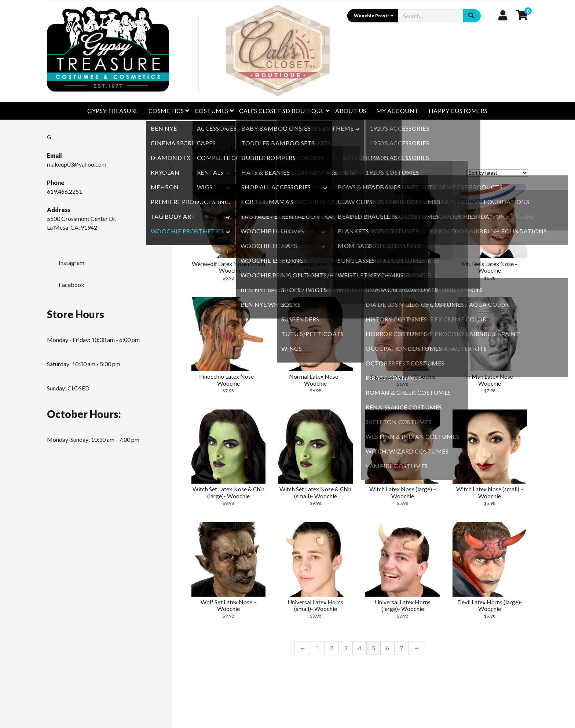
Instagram (65, 260)
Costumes (211, 110)
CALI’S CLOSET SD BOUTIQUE (281, 110)
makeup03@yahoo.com (76, 164)
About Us (350, 110)
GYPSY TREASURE (113, 110)
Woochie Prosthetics (235, 132)
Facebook (65, 282)
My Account (397, 110)
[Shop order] (497, 173)
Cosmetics (166, 110)
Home (198, 132)
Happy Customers (458, 110)
